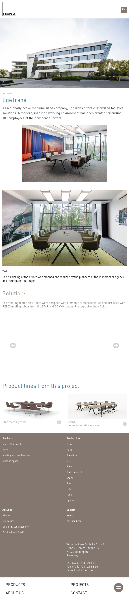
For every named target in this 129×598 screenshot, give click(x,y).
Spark (69, 478)
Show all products (12, 444)
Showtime (72, 455)
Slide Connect (74, 472)
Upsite (70, 500)
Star (68, 483)
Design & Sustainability (15, 527)
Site (68, 461)
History (6, 515)
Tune (69, 495)
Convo (69, 444)
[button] (124, 10)
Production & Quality (14, 532)
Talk (68, 489)
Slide (69, 466)
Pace (69, 450)
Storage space (10, 461)
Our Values (8, 521)
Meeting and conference (16, 455)
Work (5, 450)
